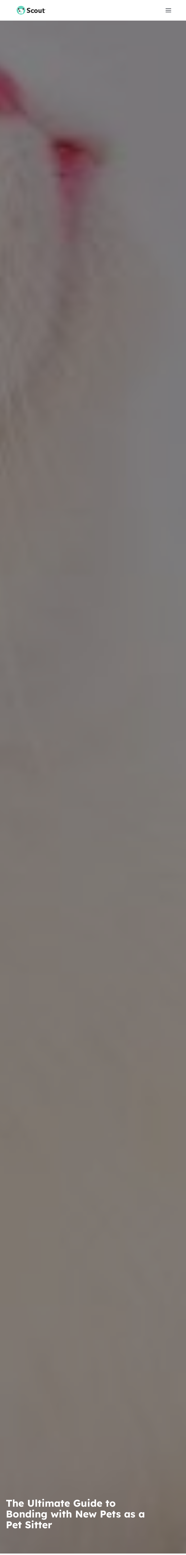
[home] (27, 10)
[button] (168, 10)
